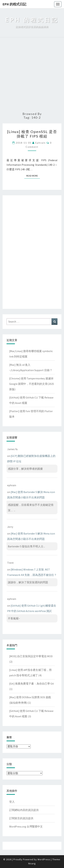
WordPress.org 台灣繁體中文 (26, 826)
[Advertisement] (32, 75)
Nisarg (32, 863)
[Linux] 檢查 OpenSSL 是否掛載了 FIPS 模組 (32, 133)
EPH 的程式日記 (14, 4)
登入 (12, 801)
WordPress (44, 859)
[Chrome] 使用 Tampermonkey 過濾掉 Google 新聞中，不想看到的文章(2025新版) (31, 384)
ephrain (40, 142)
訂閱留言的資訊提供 (21, 818)
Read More (33, 175)
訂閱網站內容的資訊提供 (24, 810)
